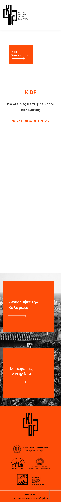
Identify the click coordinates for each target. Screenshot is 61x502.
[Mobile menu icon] (54, 15)
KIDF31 (19, 53)
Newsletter (30, 494)
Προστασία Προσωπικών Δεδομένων (30, 498)
